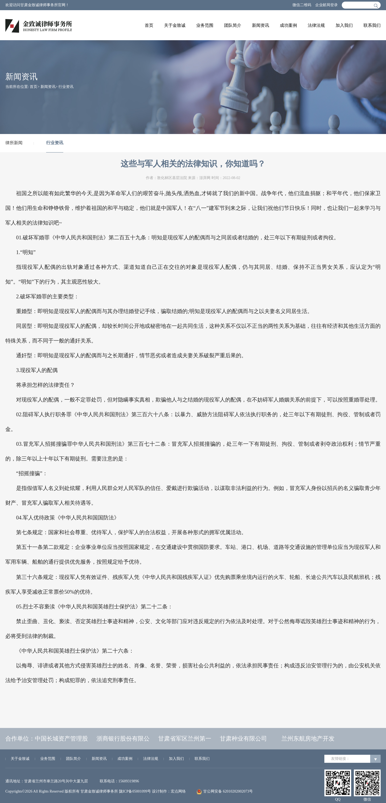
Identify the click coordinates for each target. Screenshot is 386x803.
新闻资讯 (260, 25)
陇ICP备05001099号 (135, 791)
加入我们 (344, 25)
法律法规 (316, 25)
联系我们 (372, 25)
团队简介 (232, 25)
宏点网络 (178, 791)
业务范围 (204, 25)
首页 (149, 25)
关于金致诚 (174, 25)
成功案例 (288, 25)
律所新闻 (14, 142)
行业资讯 (65, 87)
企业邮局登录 (326, 5)
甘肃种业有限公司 (243, 738)
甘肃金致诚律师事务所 (99, 791)
